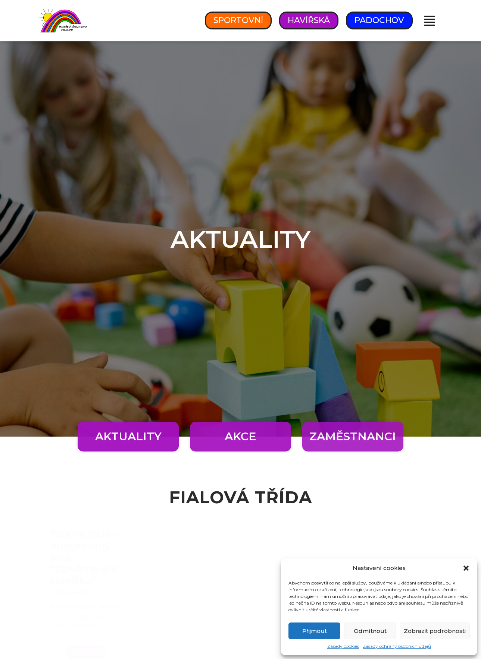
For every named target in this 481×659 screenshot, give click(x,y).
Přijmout (314, 630)
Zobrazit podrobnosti (435, 630)
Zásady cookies (343, 646)
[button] (466, 568)
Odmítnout (370, 630)
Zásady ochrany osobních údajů (397, 646)
